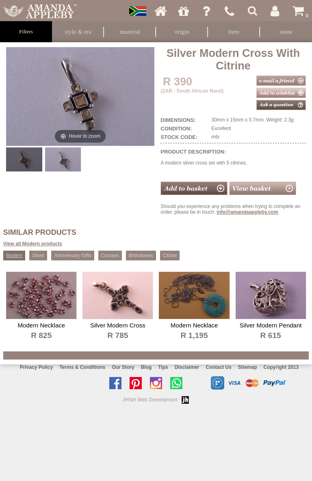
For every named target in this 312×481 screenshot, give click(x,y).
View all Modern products (32, 244)
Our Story (123, 367)
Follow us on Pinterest (138, 383)
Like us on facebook (117, 383)
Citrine (170, 255)
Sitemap (247, 367)
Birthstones (141, 255)
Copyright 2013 (281, 367)
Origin (182, 31)
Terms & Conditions (82, 367)
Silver (38, 255)
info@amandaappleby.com (247, 212)
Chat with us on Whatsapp (178, 383)
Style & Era (78, 31)
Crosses (110, 255)
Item (234, 31)
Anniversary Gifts (72, 255)
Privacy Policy (36, 367)
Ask (206, 11)
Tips (163, 367)
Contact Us (218, 367)
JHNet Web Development (150, 400)
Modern (14, 255)
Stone (286, 31)
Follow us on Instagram (158, 383)
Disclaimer (187, 367)
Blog (146, 367)
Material (130, 31)
